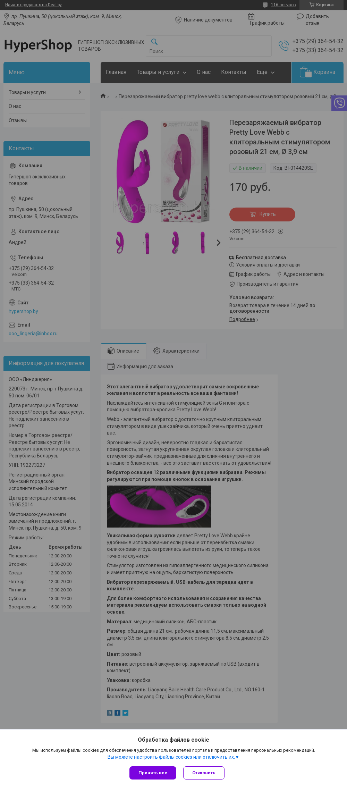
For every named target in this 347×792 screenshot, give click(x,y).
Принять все (152, 772)
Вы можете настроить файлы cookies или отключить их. (171, 757)
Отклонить (203, 772)
